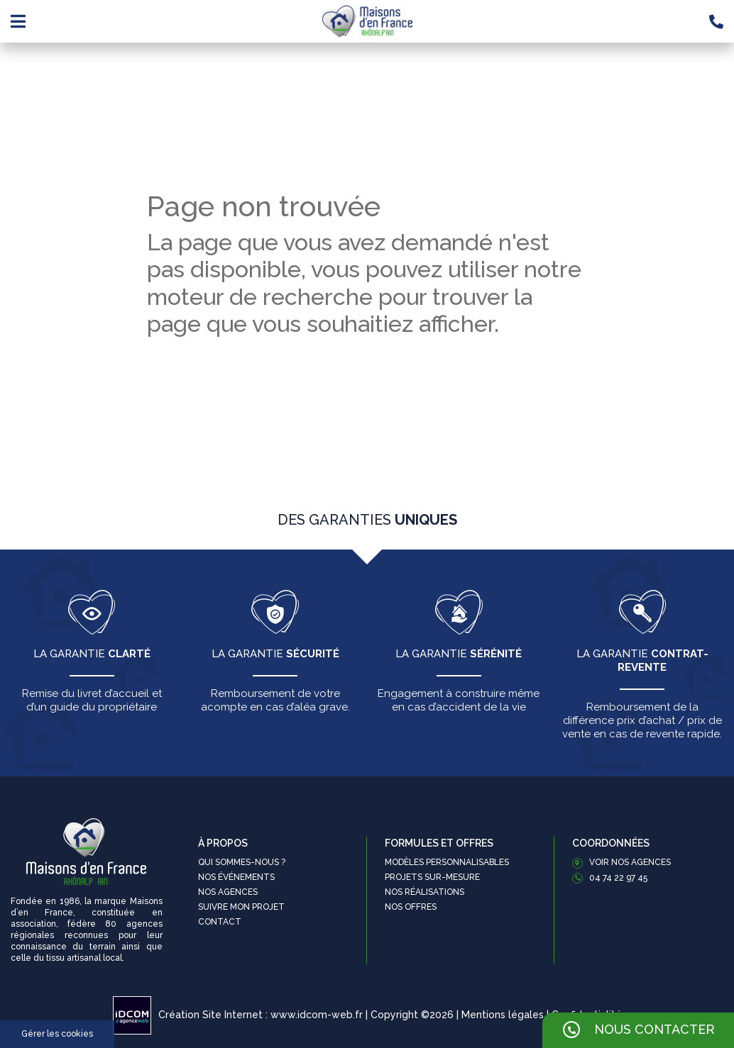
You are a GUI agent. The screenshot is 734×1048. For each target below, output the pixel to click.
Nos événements (236, 877)
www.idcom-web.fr (316, 1014)
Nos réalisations (424, 892)
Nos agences (228, 892)
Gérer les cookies (57, 1034)
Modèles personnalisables (447, 862)
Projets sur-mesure (432, 877)
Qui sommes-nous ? (241, 862)
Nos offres (411, 907)
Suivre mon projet (241, 907)
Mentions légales (502, 1014)
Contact (219, 922)
